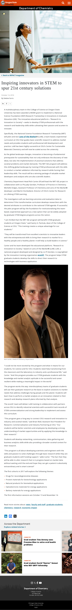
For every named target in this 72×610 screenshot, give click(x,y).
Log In (36, 607)
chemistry (8, 508)
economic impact (29, 508)
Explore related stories (15, 527)
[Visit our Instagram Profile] (32, 583)
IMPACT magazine (13, 75)
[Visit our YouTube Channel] (40, 583)
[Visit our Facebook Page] (37, 583)
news (28, 504)
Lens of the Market (27, 136)
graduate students (54, 504)
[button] (69, 3)
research (17, 508)
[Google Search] (63, 3)
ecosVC (41, 255)
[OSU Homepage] (9, 5)
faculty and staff (38, 504)
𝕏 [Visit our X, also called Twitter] (35, 582)
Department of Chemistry (36, 8)
